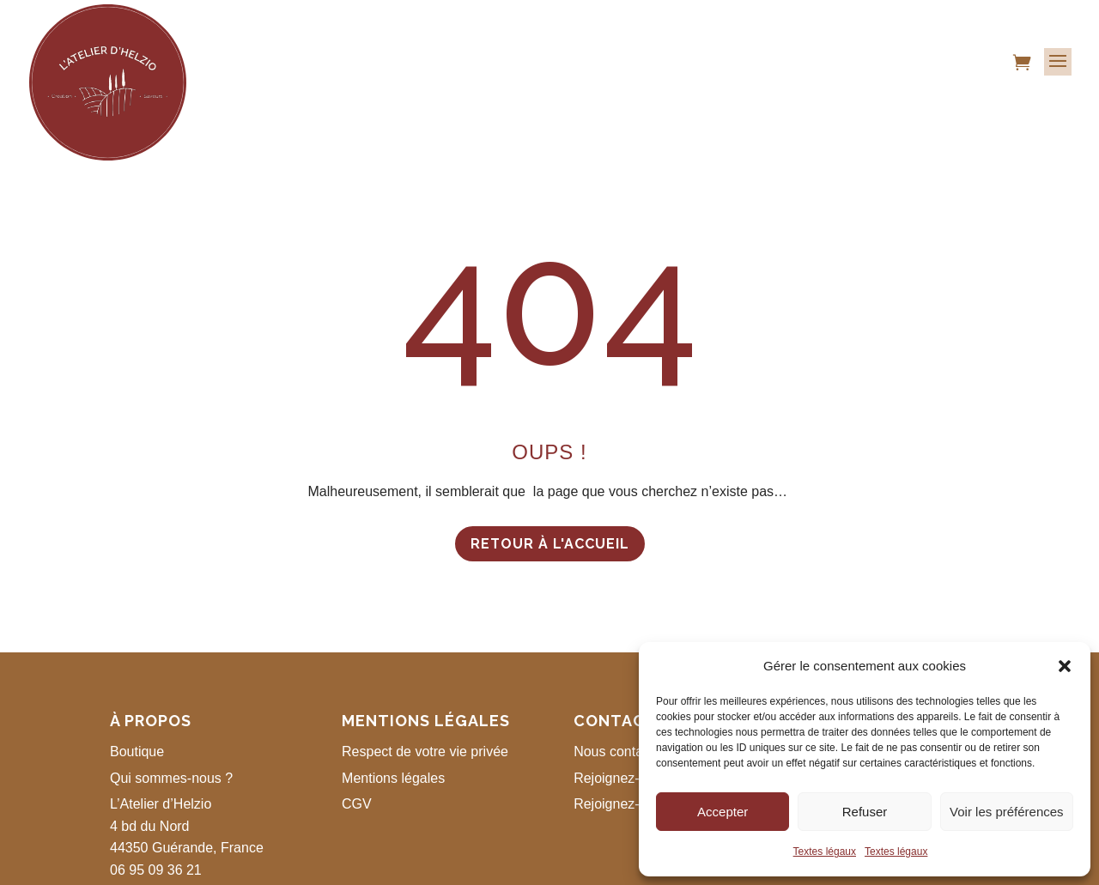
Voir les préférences (1007, 811)
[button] (1064, 666)
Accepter (722, 811)
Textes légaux (824, 852)
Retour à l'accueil (550, 544)
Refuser (865, 811)
